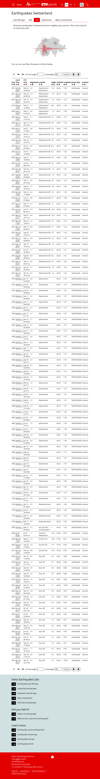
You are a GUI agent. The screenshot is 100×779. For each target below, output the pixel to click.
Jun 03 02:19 (18, 210)
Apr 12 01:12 (18, 124)
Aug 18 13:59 (18, 546)
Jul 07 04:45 (18, 534)
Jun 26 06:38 (18, 632)
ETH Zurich (21, 773)
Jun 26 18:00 (18, 251)
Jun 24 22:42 (18, 638)
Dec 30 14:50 (18, 551)
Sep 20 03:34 (18, 586)
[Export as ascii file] (78, 74)
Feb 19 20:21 (18, 245)
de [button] (62, 5)
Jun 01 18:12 (18, 650)
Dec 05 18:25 (18, 557)
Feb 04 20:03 (18, 89)
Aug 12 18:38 (18, 158)
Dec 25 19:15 (18, 274)
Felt (30, 20)
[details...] (19, 279)
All (37, 20)
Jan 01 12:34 (18, 129)
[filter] (14, 84)
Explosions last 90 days (27, 693)
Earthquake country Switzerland (31, 730)
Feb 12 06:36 (18, 239)
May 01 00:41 (18, 627)
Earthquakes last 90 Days (28, 684)
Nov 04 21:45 (18, 604)
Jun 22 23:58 (18, 199)
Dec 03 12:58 (18, 193)
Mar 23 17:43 (18, 222)
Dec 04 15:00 (18, 575)
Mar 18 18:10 (18, 655)
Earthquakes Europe (26, 739)
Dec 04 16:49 (18, 569)
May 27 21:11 (18, 216)
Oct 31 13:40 (18, 153)
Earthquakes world (25, 744)
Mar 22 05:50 (18, 95)
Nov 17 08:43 (18, 205)
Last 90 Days (19, 20)
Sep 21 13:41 (18, 118)
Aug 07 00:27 (18, 187)
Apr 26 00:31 (18, 661)
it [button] (74, 5)
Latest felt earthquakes (27, 688)
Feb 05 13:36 (18, 106)
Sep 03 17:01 (18, 234)
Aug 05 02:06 (18, 257)
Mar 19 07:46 (18, 228)
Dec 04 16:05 (18, 580)
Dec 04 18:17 (18, 563)
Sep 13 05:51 (18, 262)
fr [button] (71, 5)
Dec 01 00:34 (18, 147)
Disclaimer (24, 771)
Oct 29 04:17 (18, 609)
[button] (17, 4)
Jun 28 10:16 (18, 164)
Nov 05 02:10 (18, 598)
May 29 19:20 (18, 644)
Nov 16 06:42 (18, 592)
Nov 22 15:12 (18, 135)
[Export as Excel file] (73, 74)
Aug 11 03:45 (18, 112)
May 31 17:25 (18, 540)
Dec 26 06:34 (18, 268)
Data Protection (38, 771)
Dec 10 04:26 (18, 101)
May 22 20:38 (18, 621)
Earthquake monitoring (27, 734)
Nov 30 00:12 (18, 170)
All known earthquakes (27, 702)
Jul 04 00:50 (18, 615)
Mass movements (63, 20)
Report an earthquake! (27, 714)
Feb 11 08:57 (18, 181)
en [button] (66, 5)
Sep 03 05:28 (18, 176)
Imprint (15, 771)
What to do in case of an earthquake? (33, 718)
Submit (67, 74)
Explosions (47, 20)
